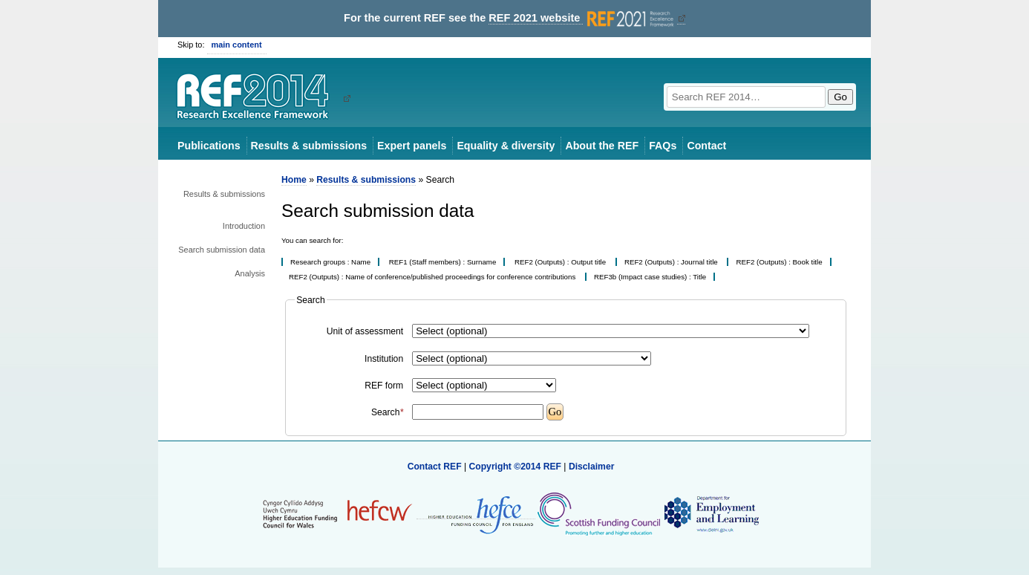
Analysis (250, 273)
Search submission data (221, 249)
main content (237, 44)
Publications (209, 146)
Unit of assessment (365, 331)
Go (840, 97)
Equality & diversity (506, 146)
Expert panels (411, 146)
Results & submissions (309, 146)
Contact (706, 146)
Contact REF (435, 466)
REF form (384, 385)
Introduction (244, 225)
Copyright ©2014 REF (516, 466)
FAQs (662, 146)
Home (294, 180)
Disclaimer (592, 466)
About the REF (601, 146)
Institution (384, 359)
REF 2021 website (582, 18)
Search (387, 412)
